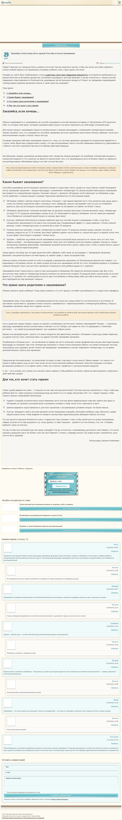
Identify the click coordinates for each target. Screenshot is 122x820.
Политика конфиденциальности (12, 818)
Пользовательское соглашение (34, 818)
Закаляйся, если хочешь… (19, 93)
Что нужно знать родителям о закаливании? (28, 101)
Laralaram (114, 623)
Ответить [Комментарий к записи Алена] (114, 706)
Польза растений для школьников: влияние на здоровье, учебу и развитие (46, 504)
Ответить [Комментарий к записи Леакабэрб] (114, 743)
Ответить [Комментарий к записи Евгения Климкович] (114, 574)
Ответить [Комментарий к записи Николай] (114, 593)
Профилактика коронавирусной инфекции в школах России (41, 515)
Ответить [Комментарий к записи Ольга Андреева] (114, 551)
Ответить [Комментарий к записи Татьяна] (114, 667)
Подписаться (61, 486)
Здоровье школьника (112, 63)
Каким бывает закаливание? (20, 97)
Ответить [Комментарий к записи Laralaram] (114, 630)
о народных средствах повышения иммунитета (66, 74)
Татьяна (115, 660)
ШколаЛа (6, 2)
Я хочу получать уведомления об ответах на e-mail (23, 792)
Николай (115, 586)
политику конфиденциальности (60, 492)
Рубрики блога (61, 45)
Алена (116, 700)
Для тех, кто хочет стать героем (22, 105)
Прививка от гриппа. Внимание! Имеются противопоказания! (41, 526)
